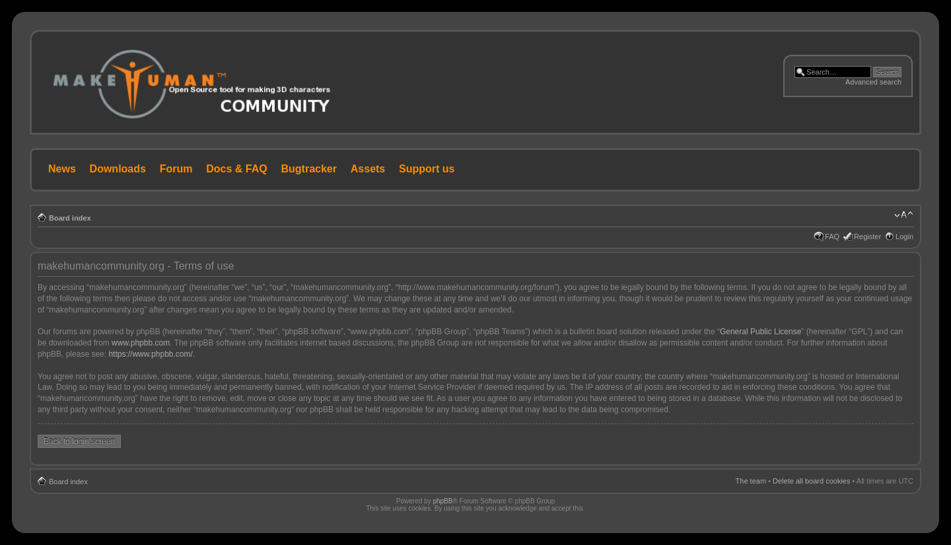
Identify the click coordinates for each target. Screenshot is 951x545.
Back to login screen (79, 441)
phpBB (442, 501)
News (62, 168)
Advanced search (873, 82)
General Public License (760, 331)
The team (751, 481)
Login (904, 236)
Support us (426, 168)
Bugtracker (309, 168)
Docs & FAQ (236, 168)
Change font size (903, 215)
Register (867, 236)
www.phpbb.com (141, 342)
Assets (368, 168)
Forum (176, 168)
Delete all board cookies (811, 481)
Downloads (118, 168)
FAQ (832, 236)
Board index (70, 218)
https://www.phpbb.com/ (150, 354)
